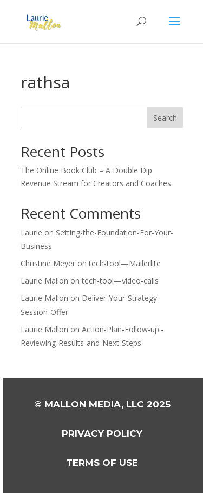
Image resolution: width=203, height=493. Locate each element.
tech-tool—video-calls (120, 280)
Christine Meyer (48, 263)
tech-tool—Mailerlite (125, 263)
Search (165, 118)
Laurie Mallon (44, 280)
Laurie (31, 232)
